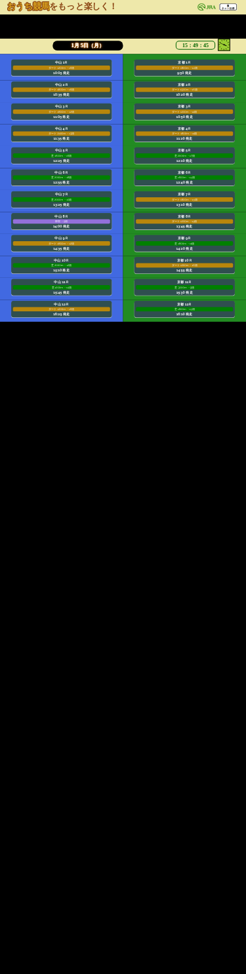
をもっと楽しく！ (62, 6)
